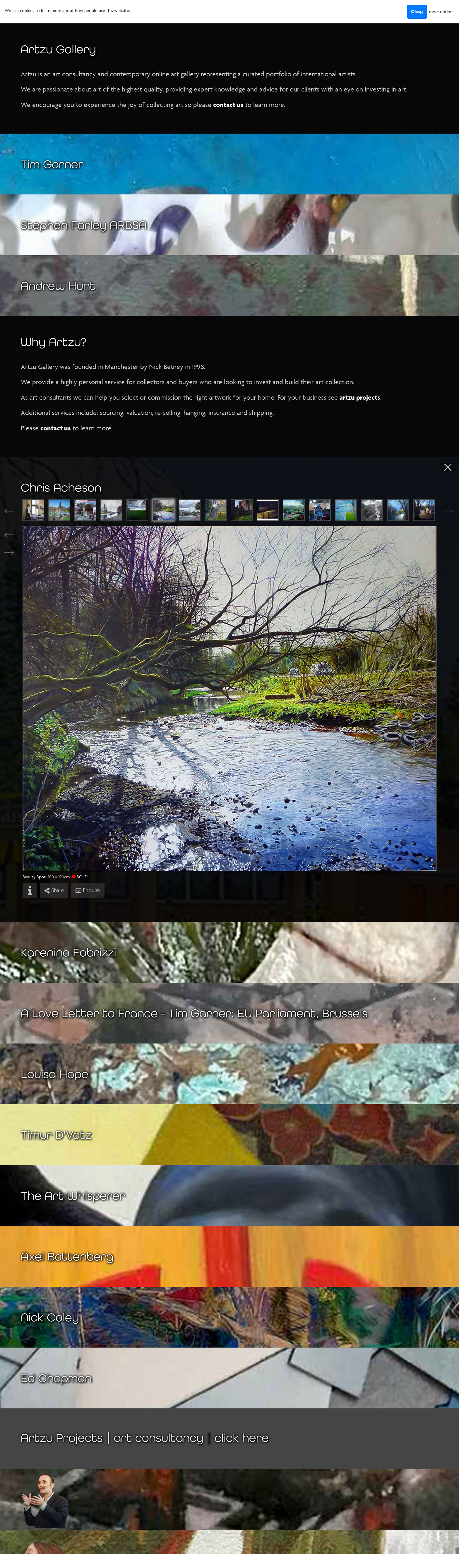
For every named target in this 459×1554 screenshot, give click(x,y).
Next (443, 510)
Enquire (88, 890)
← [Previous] (9, 534)
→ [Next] (9, 552)
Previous (16, 510)
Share (54, 890)
